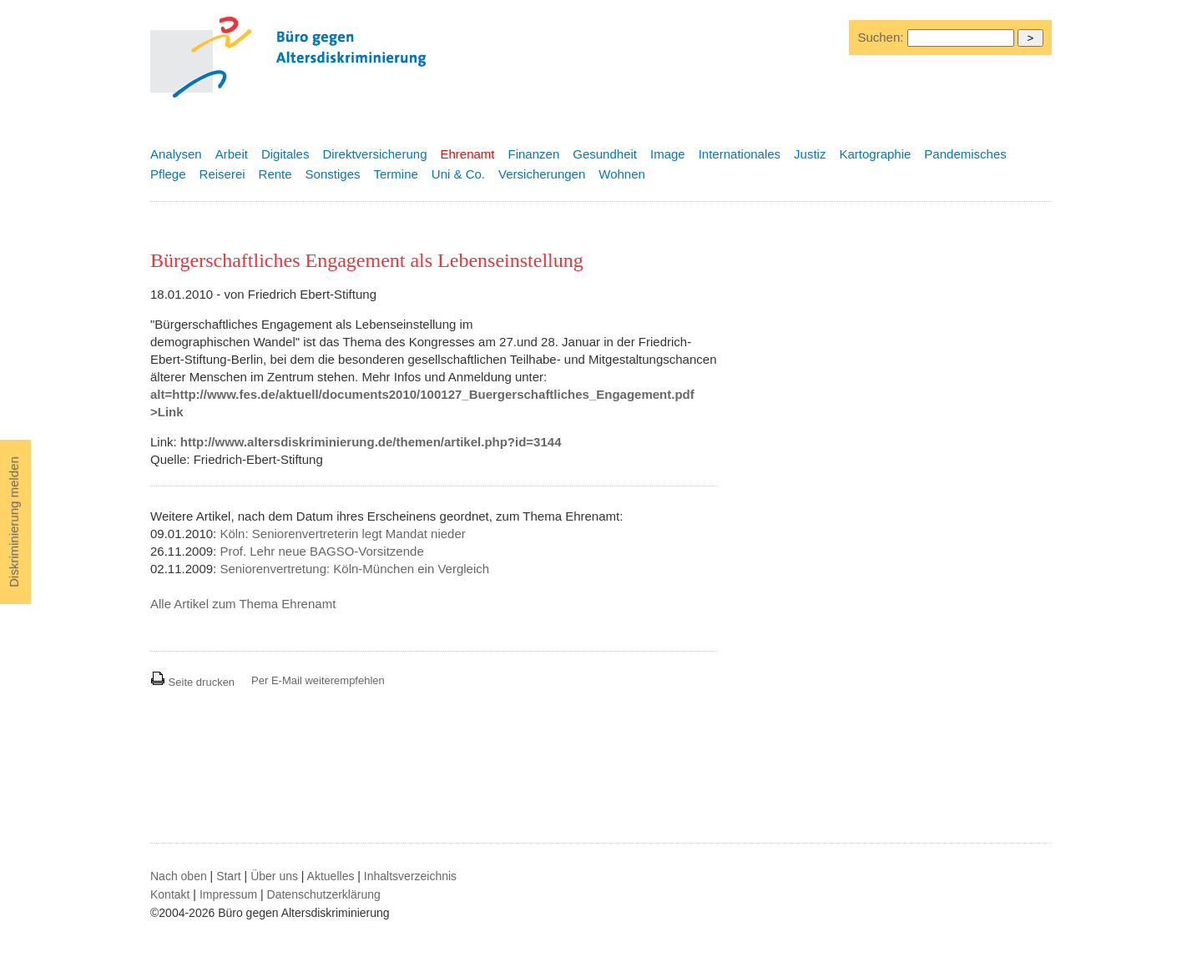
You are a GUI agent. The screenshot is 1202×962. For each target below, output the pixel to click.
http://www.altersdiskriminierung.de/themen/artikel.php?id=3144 (371, 442)
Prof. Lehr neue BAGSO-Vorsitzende (321, 551)
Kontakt (169, 894)
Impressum (228, 894)
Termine (395, 174)
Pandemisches (965, 154)
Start (228, 876)
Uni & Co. (458, 174)
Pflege (168, 174)
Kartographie (875, 154)
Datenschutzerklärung (324, 894)
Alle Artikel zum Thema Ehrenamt (243, 604)
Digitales (285, 154)
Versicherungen (541, 174)
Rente (275, 174)
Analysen (176, 154)
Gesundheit (605, 154)
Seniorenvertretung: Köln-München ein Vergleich (354, 569)
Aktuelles (331, 876)
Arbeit (231, 154)
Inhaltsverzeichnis (410, 876)
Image (667, 154)
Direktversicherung (374, 154)
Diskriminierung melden (14, 521)
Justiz (810, 154)
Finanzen (534, 154)
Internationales (739, 154)
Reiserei (222, 174)
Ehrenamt (467, 154)
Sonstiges (333, 174)
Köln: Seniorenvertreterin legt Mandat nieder (342, 533)
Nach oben (178, 876)
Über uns (274, 876)
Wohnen (621, 174)
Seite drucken (192, 682)
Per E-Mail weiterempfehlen (318, 680)
